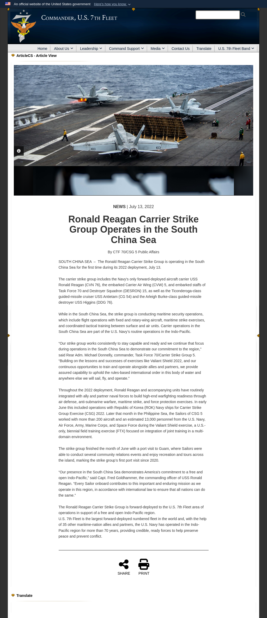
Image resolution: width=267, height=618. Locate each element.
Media (158, 48)
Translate (203, 48)
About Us (63, 48)
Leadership (91, 48)
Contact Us (181, 48)
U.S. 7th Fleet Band (236, 48)
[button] (113, 4)
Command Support (126, 48)
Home (42, 48)
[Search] (218, 14)
